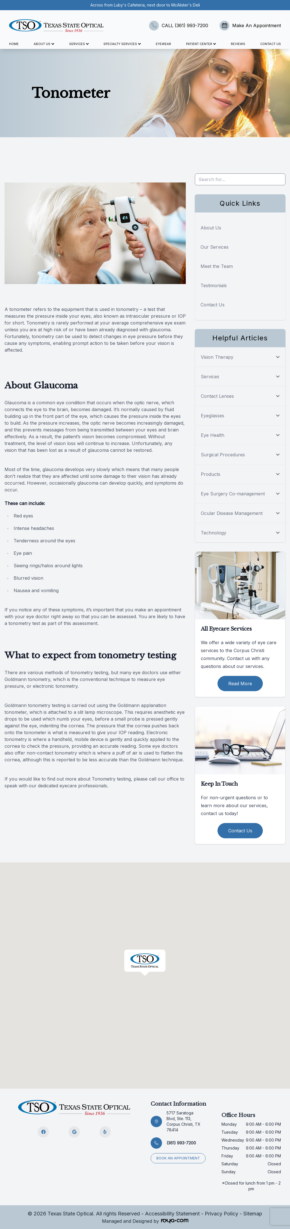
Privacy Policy (221, 1214)
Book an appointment (178, 1158)
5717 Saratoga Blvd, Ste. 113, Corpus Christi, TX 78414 (184, 1121)
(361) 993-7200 (181, 1142)
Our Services (215, 247)
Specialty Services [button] (121, 44)
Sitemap (252, 1214)
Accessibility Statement (172, 1214)
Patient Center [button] (201, 44)
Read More (240, 683)
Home (14, 44)
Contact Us (270, 44)
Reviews (238, 44)
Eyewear (163, 44)
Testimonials (214, 285)
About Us (211, 228)
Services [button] (78, 44)
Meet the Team (217, 266)
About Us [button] (44, 44)
